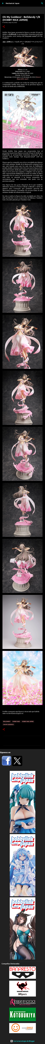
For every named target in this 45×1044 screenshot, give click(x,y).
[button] (3, 26)
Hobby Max (16, 721)
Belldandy (6, 721)
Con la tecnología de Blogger (22, 1041)
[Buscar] (42, 3)
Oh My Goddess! (8, 724)
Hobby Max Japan (27, 721)
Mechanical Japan (12, 3)
